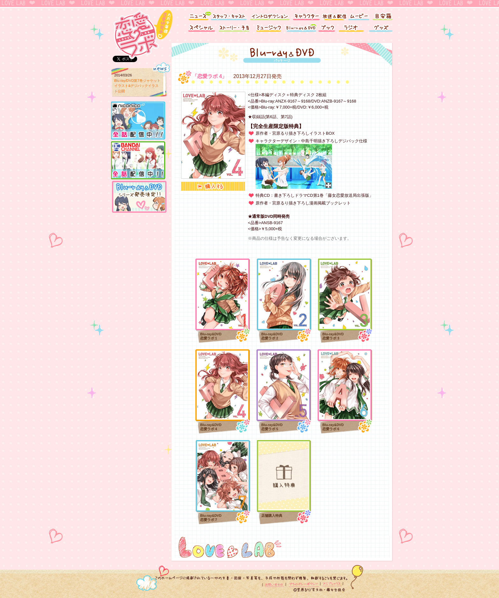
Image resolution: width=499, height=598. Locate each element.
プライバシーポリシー (304, 584)
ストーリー (235, 29)
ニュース (196, 15)
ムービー (358, 15)
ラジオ (352, 29)
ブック (326, 29)
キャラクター (306, 15)
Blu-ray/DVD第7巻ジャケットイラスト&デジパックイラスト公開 (137, 86)
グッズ (381, 29)
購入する (213, 186)
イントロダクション (269, 15)
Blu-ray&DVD (300, 29)
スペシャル (200, 29)
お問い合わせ (275, 584)
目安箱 (383, 15)
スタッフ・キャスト (229, 15)
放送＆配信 (334, 15)
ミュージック (269, 29)
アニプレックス (331, 584)
